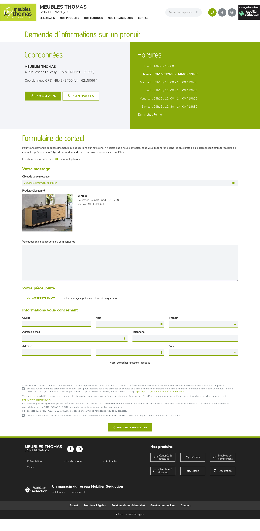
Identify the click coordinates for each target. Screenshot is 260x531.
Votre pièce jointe (41, 298)
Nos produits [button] (69, 18)
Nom (98, 318)
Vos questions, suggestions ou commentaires (48, 241)
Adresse (27, 346)
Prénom (173, 318)
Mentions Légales (95, 505)
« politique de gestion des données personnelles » (161, 391)
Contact (144, 18)
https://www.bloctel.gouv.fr (36, 400)
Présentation (34, 461)
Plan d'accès (81, 96)
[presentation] (130, 372)
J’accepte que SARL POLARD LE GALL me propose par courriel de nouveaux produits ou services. (76, 411)
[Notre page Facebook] (222, 12)
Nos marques (93, 18)
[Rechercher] (198, 12)
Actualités (112, 461)
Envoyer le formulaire (130, 427)
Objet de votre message (35, 176)
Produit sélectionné (33, 190)
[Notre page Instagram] (232, 12)
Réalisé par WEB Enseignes (130, 514)
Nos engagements (120, 18)
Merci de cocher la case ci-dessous (130, 362)
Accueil (73, 505)
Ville (171, 346)
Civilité (26, 318)
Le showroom (74, 461)
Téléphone (138, 332)
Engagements (78, 492)
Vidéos (31, 467)
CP (97, 346)
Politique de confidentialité (128, 505)
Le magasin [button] (47, 18)
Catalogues (58, 492)
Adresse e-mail (31, 332)
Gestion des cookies (162, 505)
